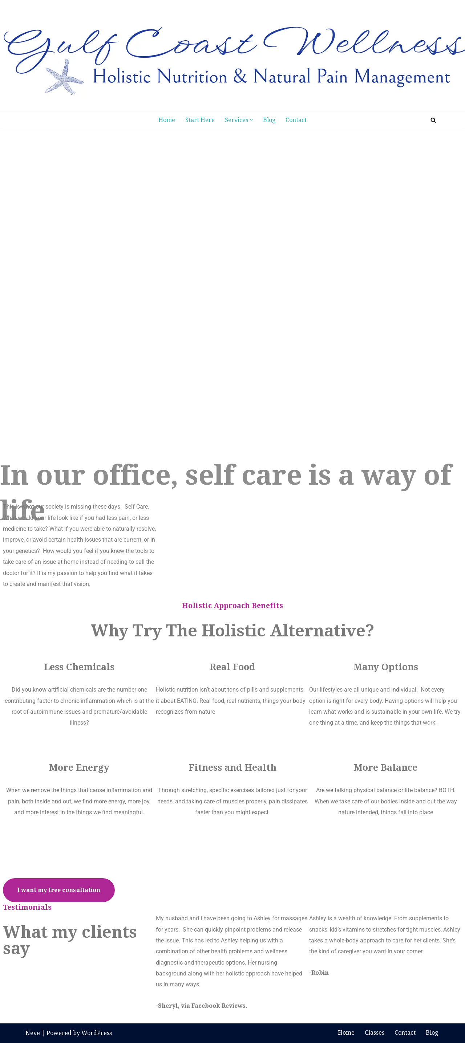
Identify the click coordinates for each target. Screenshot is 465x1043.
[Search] (433, 120)
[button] (251, 119)
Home (166, 120)
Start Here (200, 120)
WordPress (96, 1033)
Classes (374, 1032)
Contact (296, 120)
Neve (32, 1033)
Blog (269, 120)
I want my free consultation (58, 890)
